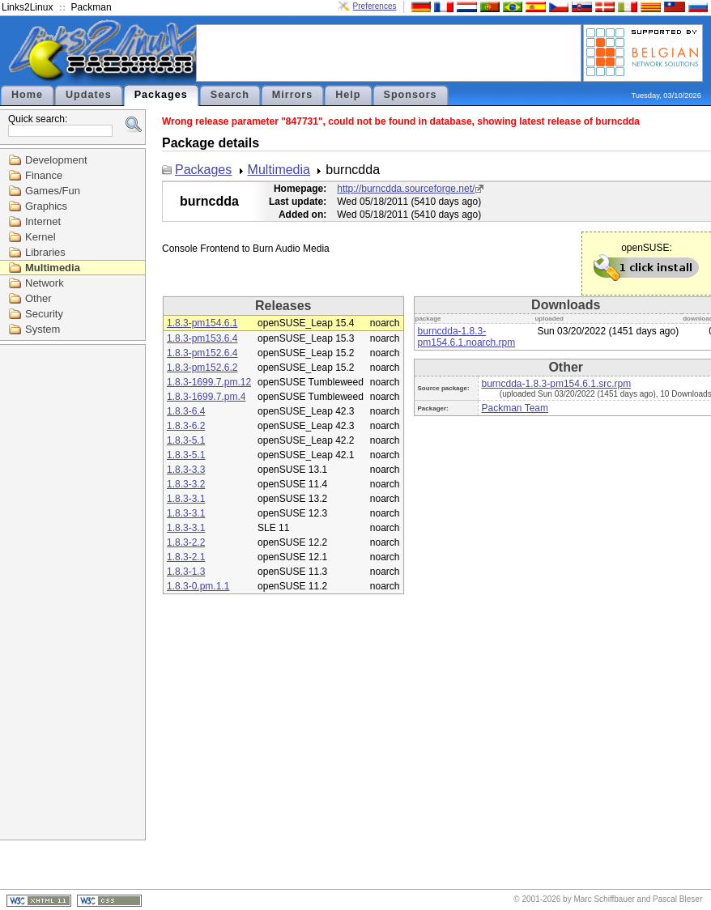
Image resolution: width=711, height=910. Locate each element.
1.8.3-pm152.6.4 (202, 353)
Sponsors (410, 94)
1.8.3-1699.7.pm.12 (209, 382)
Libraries (45, 252)
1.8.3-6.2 (186, 426)
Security (44, 314)
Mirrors (292, 94)
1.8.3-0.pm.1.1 (198, 586)
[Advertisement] (388, 52)
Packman (91, 7)
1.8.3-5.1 (186, 440)
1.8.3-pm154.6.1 (202, 323)
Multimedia (52, 268)
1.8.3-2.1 (186, 557)
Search (230, 94)
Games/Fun (52, 191)
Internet (43, 221)
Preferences (375, 6)
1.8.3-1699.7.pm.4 (206, 396)
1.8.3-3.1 (186, 498)
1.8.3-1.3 (186, 571)
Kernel (40, 237)
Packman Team (515, 408)
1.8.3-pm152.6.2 (202, 367)
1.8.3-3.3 (186, 469)
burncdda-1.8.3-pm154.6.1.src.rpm (557, 383)
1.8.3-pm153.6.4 (202, 338)
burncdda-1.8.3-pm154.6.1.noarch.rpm (467, 336)
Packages (161, 94)
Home (27, 94)
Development (56, 160)
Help (347, 94)
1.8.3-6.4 (186, 411)
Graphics (46, 206)
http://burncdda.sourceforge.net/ (406, 188)
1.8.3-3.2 (186, 484)
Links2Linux (27, 7)
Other (38, 298)
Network (44, 283)
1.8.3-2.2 (186, 542)
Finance (43, 175)
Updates (89, 94)
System (42, 329)
